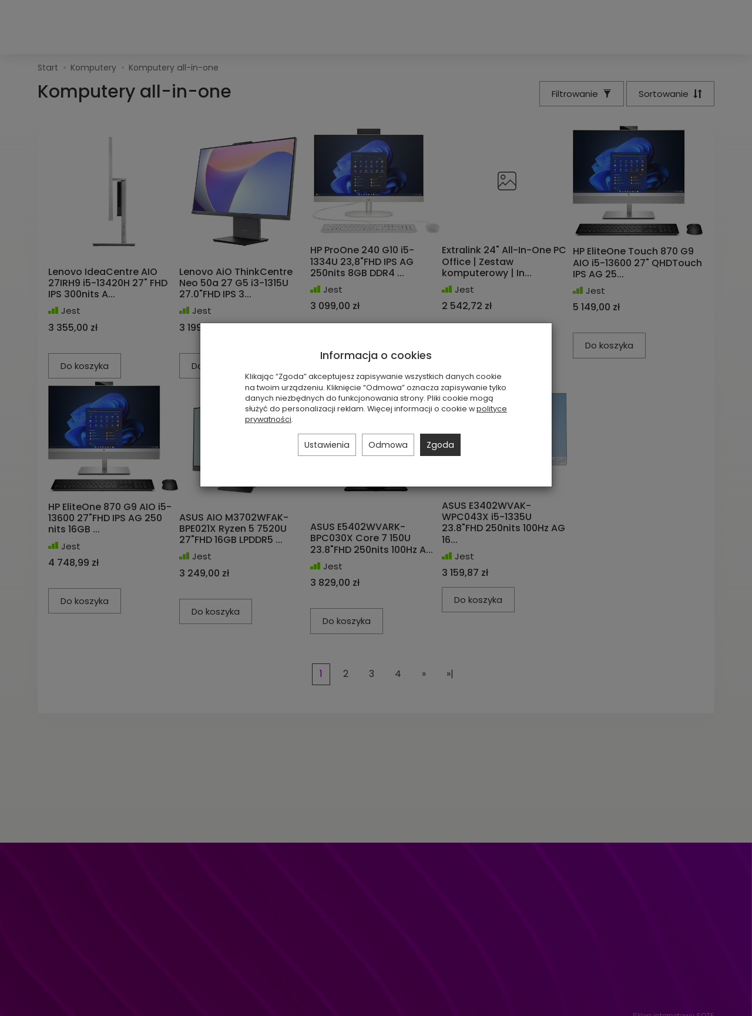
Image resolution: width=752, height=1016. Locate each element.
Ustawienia (327, 445)
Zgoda (440, 445)
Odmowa (388, 445)
